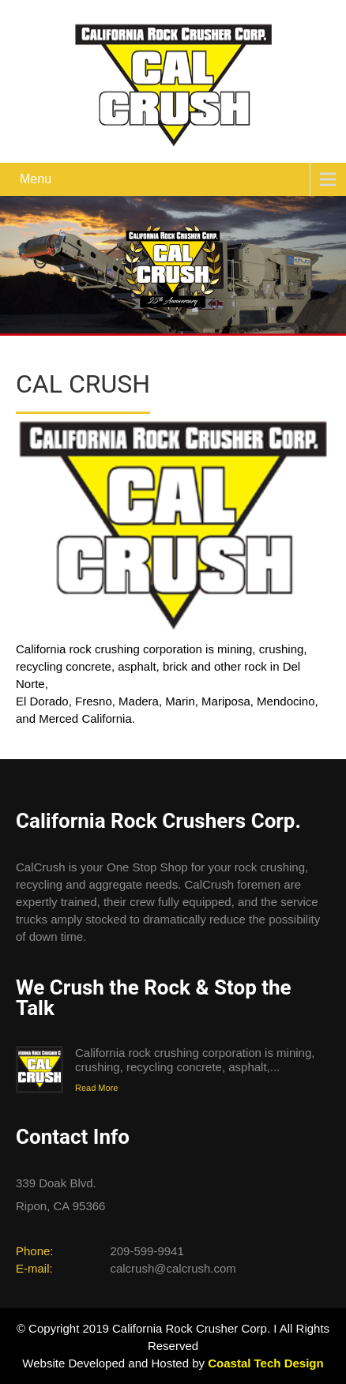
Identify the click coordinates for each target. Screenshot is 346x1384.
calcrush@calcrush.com (172, 1268)
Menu (35, 179)
